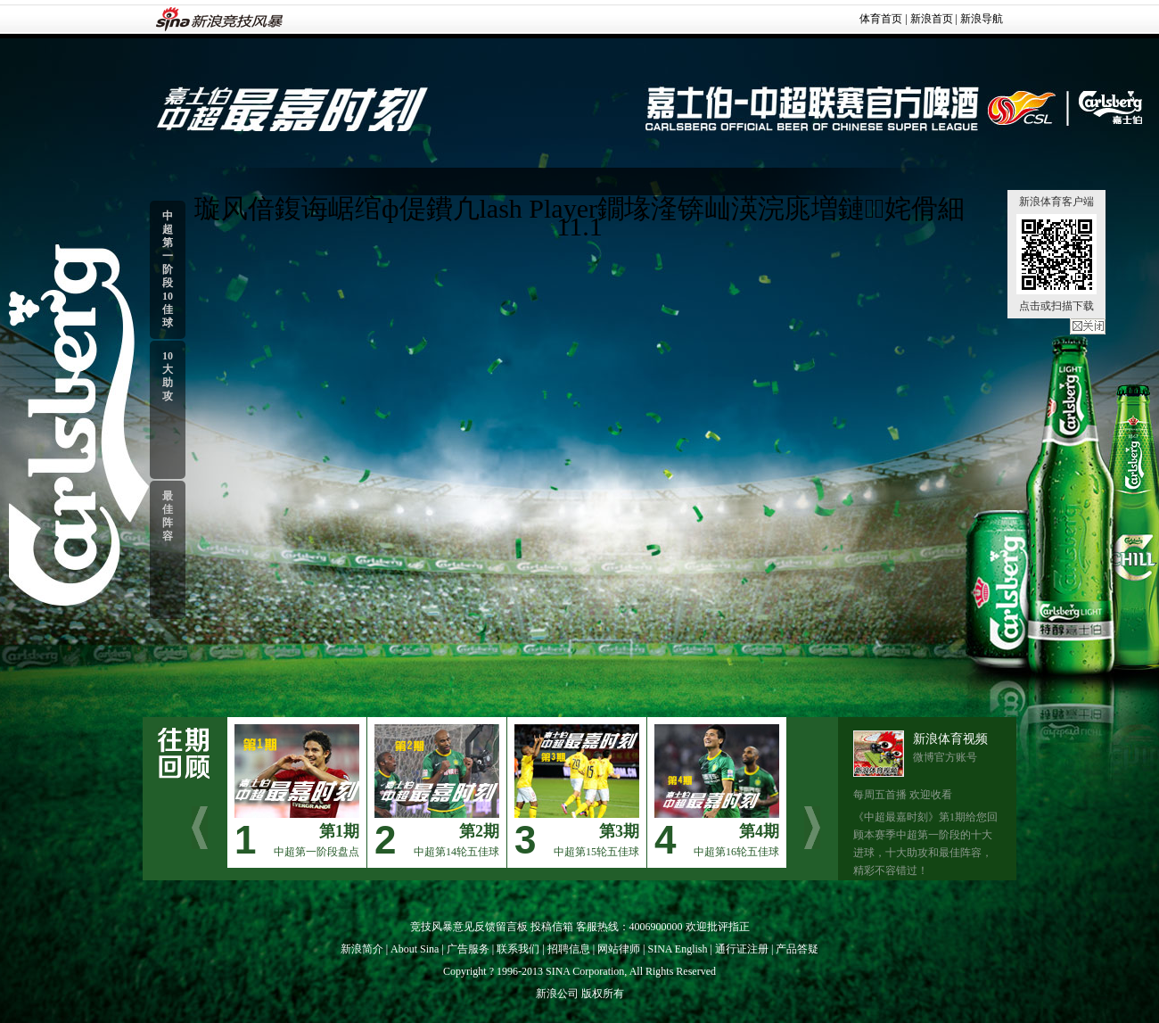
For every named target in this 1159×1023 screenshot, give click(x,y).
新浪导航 (981, 18)
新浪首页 (931, 18)
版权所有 (602, 993)
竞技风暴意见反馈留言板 (469, 926)
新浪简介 (362, 949)
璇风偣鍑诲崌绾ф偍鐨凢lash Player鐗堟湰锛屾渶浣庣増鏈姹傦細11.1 (579, 217)
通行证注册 (742, 949)
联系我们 (518, 949)
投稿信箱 (551, 926)
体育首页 (880, 18)
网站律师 (618, 949)
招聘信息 (568, 949)
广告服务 (468, 949)
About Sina (414, 949)
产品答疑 (797, 949)
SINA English (677, 949)
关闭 (1088, 326)
